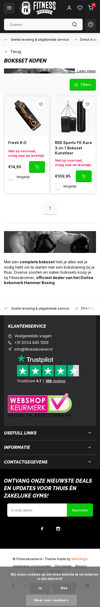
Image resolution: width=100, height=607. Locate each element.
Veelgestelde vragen (33, 336)
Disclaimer (63, 566)
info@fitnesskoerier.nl (33, 349)
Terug (12, 51)
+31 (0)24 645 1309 (31, 342)
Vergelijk (23, 177)
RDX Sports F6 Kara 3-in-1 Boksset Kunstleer (73, 147)
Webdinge (79, 559)
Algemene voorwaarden (32, 566)
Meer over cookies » (51, 600)
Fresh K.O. (17, 142)
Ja (40, 588)
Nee (64, 588)
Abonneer (80, 510)
